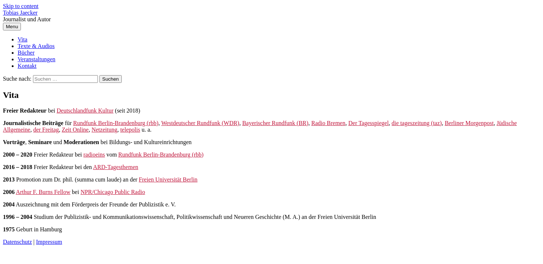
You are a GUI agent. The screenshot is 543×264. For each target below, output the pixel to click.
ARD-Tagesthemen (115, 167)
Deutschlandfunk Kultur (84, 110)
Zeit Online (75, 129)
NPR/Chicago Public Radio (113, 192)
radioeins (94, 154)
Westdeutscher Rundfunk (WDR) (200, 123)
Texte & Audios (36, 46)
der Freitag (46, 129)
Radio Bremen (328, 123)
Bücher (26, 53)
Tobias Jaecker (20, 13)
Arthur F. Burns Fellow (43, 192)
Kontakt (27, 66)
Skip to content (20, 6)
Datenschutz (17, 242)
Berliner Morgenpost (469, 123)
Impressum (49, 242)
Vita (22, 39)
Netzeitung (104, 129)
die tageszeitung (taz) (417, 123)
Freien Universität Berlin (168, 179)
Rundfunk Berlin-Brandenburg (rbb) (116, 123)
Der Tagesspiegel (368, 123)
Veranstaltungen (36, 59)
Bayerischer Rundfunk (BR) (275, 123)
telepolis (130, 129)
